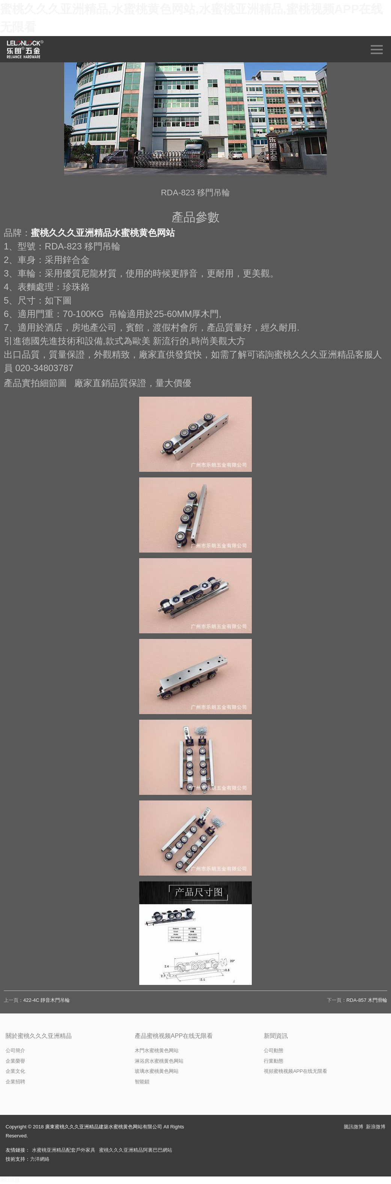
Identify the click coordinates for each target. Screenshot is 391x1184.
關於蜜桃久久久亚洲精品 (39, 1036)
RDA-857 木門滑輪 (366, 1000)
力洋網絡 (40, 1159)
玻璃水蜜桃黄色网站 (157, 1071)
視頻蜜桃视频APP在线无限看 (295, 1071)
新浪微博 (375, 1127)
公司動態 (273, 1050)
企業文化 (15, 1071)
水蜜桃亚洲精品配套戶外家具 (63, 1150)
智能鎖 (142, 1081)
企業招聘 (15, 1081)
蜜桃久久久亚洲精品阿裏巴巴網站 (135, 1150)
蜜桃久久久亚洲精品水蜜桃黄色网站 (103, 233)
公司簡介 (15, 1050)
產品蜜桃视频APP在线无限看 (174, 1036)
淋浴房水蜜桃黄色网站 (159, 1061)
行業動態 (273, 1061)
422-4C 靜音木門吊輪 (46, 1000)
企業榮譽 (15, 1061)
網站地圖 (10, 1180)
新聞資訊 (276, 1036)
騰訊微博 (353, 1127)
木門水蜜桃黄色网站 (157, 1050)
